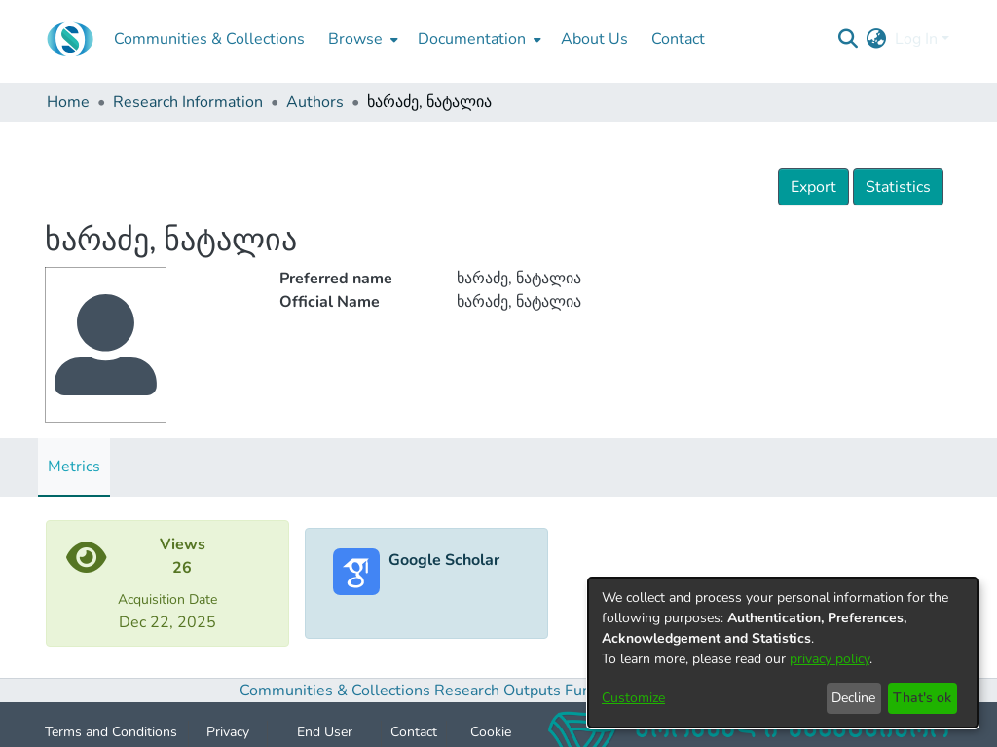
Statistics (898, 187)
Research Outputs (499, 690)
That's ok (922, 698)
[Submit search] (848, 39)
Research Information (188, 102)
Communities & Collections (335, 690)
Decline (853, 698)
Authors (315, 102)
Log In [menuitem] (916, 39)
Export (813, 187)
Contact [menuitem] (678, 39)
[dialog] (783, 653)
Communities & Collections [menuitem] (209, 39)
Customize (633, 698)
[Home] (70, 39)
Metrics (74, 466)
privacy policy (829, 659)
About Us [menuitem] (594, 39)
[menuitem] (361, 39)
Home (68, 102)
